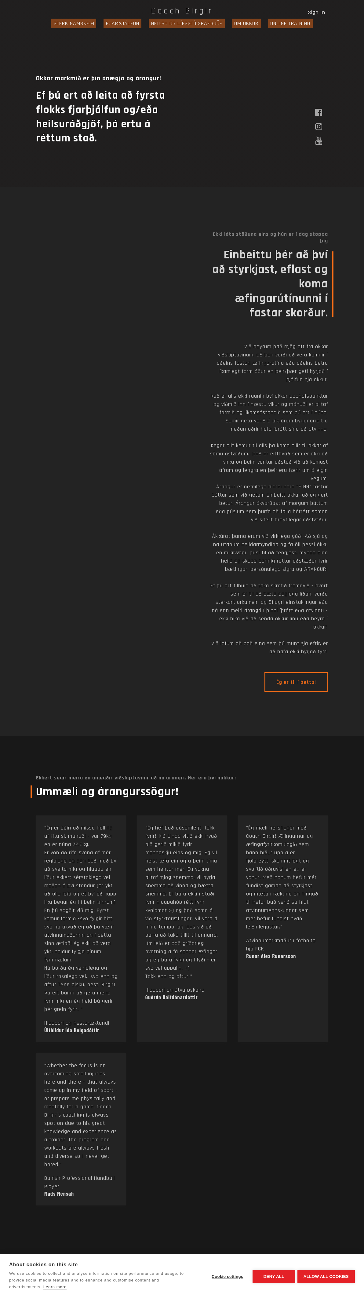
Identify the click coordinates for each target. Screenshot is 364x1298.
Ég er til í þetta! (296, 682)
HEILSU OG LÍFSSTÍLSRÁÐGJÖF (186, 23)
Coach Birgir (182, 11)
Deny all (273, 1276)
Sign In (316, 12)
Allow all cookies (326, 1276)
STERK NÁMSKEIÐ (83, 23)
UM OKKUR (242, 23)
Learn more (55, 1287)
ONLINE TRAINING (281, 23)
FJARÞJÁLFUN (127, 23)
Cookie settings (226, 1276)
